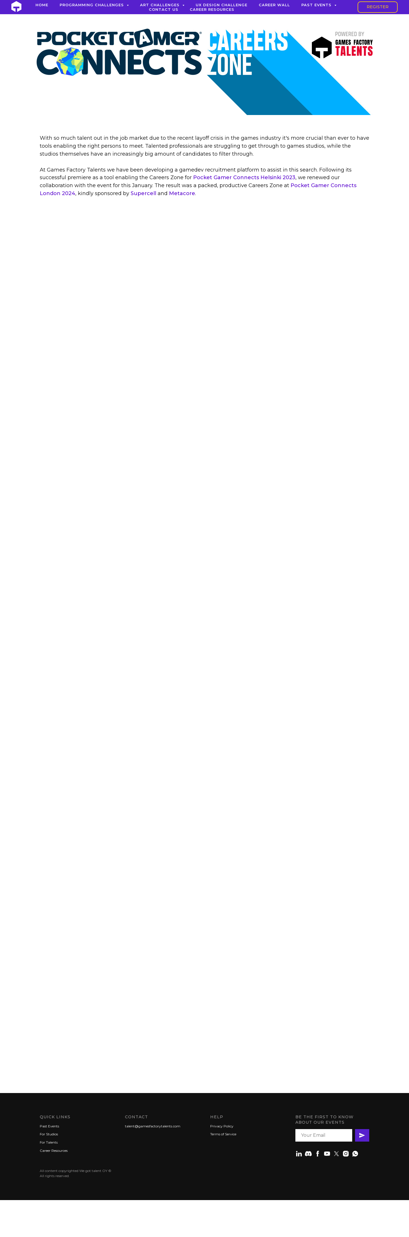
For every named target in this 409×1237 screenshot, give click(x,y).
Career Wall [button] (274, 5)
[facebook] (317, 1153)
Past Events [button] (317, 5)
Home (42, 5)
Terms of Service (223, 1134)
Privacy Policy (221, 1126)
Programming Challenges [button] (92, 5)
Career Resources (212, 9)
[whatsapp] (355, 1153)
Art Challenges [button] (160, 5)
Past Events (49, 1126)
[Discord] (308, 1153)
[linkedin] (298, 1153)
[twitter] (336, 1153)
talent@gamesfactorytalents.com (152, 1126)
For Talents (49, 1142)
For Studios (49, 1134)
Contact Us (163, 9)
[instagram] (345, 1153)
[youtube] (327, 1153)
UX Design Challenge (221, 5)
